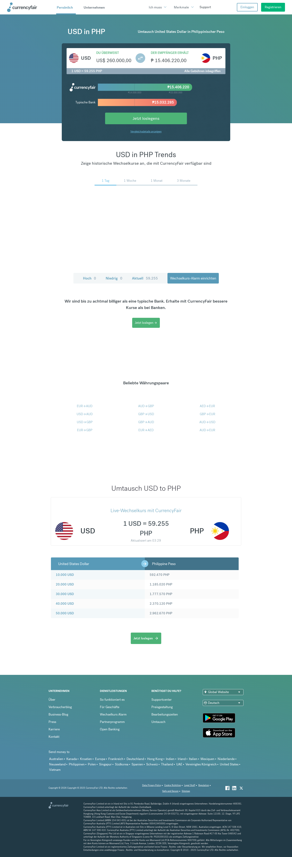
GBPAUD (146, 422)
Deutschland (135, 759)
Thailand (167, 764)
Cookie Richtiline (172, 785)
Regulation (203, 785)
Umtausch (158, 722)
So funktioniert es (112, 700)
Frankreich (115, 759)
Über (52, 700)
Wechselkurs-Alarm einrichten (193, 278)
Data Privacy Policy (151, 785)
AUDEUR (207, 430)
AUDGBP (146, 406)
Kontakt (54, 737)
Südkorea (121, 764)
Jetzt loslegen (146, 323)
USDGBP (85, 422)
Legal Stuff (189, 785)
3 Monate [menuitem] (183, 181)
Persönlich (65, 7)
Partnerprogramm (112, 722)
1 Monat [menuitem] (156, 181)
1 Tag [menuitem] (105, 181)
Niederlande (226, 759)
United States (229, 764)
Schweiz (152, 764)
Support (205, 7)
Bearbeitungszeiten (164, 714)
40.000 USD (65, 604)
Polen (92, 764)
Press (52, 722)
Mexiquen (207, 759)
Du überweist (107, 53)
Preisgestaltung (162, 707)
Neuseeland (57, 764)
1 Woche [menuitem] (130, 181)
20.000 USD (65, 584)
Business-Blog (58, 714)
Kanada (71, 759)
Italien (193, 759)
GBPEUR (207, 414)
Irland (182, 759)
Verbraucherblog (60, 707)
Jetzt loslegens (146, 118)
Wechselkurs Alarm (113, 714)
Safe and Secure (170, 791)
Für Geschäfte (109, 707)
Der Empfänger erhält (170, 53)
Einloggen (247, 7)
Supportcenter (161, 700)
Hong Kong (155, 759)
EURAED (146, 430)
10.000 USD (65, 575)
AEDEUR (207, 406)
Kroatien (86, 759)
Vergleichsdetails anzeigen (146, 131)
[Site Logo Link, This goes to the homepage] (30, 7)
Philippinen (77, 764)
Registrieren (273, 7)
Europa (100, 759)
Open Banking (110, 729)
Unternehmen (94, 7)
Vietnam (55, 770)
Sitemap (186, 791)
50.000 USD (65, 613)
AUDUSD (207, 422)
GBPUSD (146, 414)
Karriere (54, 729)
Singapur (105, 764)
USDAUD (85, 414)
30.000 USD (65, 594)
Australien (56, 759)
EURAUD (84, 406)
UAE (179, 764)
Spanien (137, 764)
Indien (170, 759)
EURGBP (84, 430)
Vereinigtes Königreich (201, 764)
